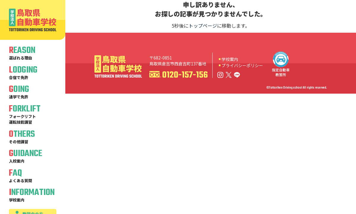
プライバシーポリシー (242, 65)
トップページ (203, 25)
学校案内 (229, 59)
